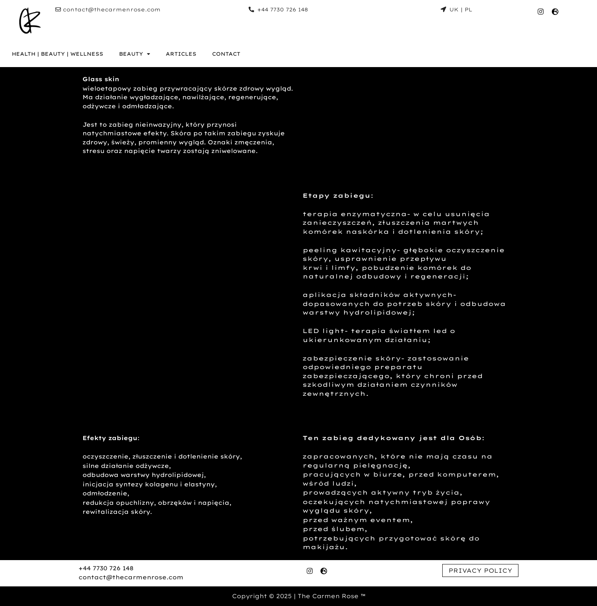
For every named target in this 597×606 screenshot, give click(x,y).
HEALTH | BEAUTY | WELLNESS (57, 54)
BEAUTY (134, 53)
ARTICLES (181, 54)
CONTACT (226, 54)
